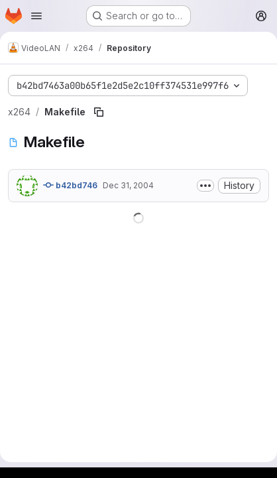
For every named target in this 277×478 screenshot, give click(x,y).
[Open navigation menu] (36, 16)
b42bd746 (70, 185)
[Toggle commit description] (205, 186)
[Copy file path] (98, 112)
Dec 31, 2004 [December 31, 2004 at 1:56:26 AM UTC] (128, 185)
